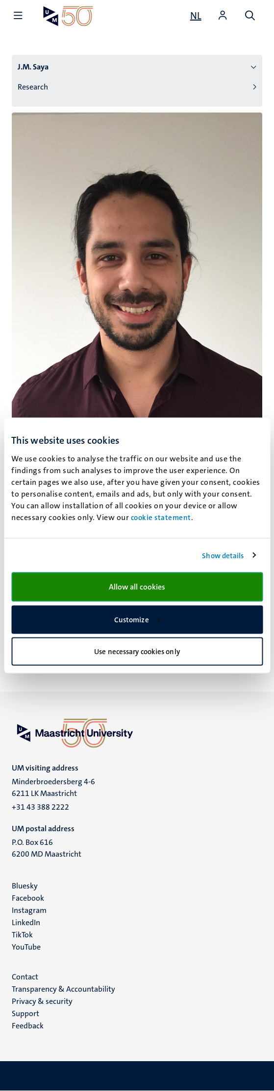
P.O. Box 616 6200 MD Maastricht (46, 848)
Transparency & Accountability (63, 989)
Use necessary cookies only (137, 652)
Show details (223, 555)
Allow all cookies (137, 587)
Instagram (29, 910)
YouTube (26, 947)
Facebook (28, 898)
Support (25, 1013)
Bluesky (25, 886)
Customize (137, 619)
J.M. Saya (33, 67)
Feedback (28, 1026)
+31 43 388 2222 (40, 807)
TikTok (22, 935)
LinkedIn (26, 922)
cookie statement (161, 518)
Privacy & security (42, 1001)
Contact (25, 977)
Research (33, 87)
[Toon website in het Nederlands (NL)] (195, 15)
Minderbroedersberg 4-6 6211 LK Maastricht (53, 787)
